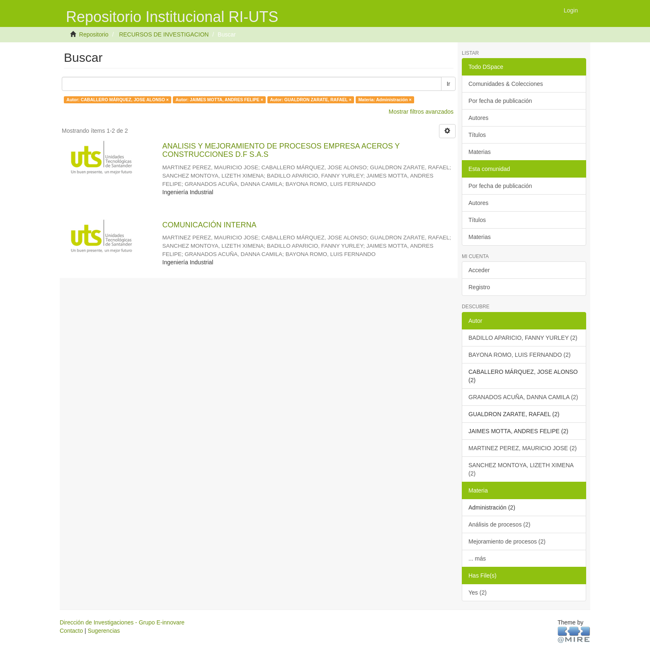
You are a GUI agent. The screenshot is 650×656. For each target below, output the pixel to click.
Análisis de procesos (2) (499, 524)
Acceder (479, 270)
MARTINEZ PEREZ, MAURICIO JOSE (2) (522, 448)
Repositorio (94, 34)
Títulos (477, 135)
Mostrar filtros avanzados (421, 111)
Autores (478, 118)
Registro (479, 287)
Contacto (71, 630)
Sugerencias (103, 630)
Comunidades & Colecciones (505, 83)
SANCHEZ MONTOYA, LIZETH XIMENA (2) (521, 469)
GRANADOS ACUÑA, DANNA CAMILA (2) (523, 397)
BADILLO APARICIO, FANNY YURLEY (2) (522, 337)
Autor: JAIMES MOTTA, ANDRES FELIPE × (219, 99)
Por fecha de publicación (500, 101)
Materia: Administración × (384, 99)
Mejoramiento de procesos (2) (507, 541)
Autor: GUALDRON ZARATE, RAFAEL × (310, 99)
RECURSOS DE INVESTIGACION (164, 34)
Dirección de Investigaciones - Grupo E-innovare (122, 622)
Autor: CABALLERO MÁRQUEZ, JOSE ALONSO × (117, 99)
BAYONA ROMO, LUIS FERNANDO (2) (519, 354)
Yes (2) (477, 592)
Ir (448, 83)
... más (477, 558)
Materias (479, 152)
